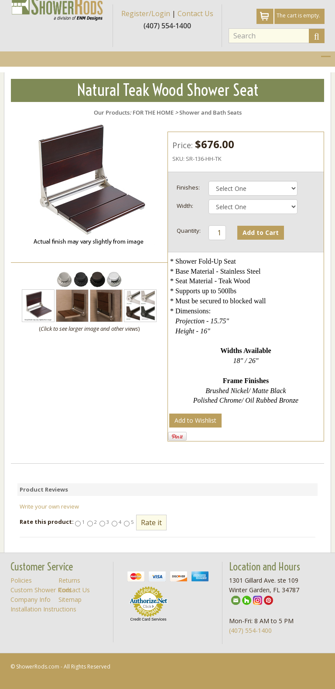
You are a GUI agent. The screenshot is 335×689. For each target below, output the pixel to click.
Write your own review (49, 506)
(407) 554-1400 (250, 630)
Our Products (112, 112)
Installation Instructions (43, 609)
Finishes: (188, 187)
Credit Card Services (148, 619)
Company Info (30, 599)
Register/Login (145, 13)
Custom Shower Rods (41, 590)
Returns (69, 580)
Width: (185, 206)
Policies (21, 580)
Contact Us (195, 13)
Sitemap (70, 599)
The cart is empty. (298, 15)
